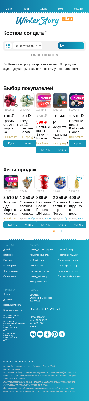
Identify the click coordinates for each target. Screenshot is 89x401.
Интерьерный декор (67, 266)
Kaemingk (50, 218)
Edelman (83, 218)
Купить (12, 143)
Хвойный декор (37, 260)
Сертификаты (10, 276)
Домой (6, 250)
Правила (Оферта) (12, 305)
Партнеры (8, 255)
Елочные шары (37, 266)
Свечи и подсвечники (68, 260)
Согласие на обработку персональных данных (10, 337)
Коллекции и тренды (68, 271)
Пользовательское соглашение (12, 317)
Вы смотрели (9, 266)
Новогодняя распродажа (41, 250)
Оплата (6, 294)
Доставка (7, 300)
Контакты (7, 260)
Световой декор (65, 250)
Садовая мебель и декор (70, 276)
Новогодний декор (38, 276)
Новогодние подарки (68, 255)
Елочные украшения (39, 271)
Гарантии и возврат (12, 310)
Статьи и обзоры (11, 271)
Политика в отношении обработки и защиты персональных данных (14, 326)
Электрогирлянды (38, 282)
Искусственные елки (39, 255)
